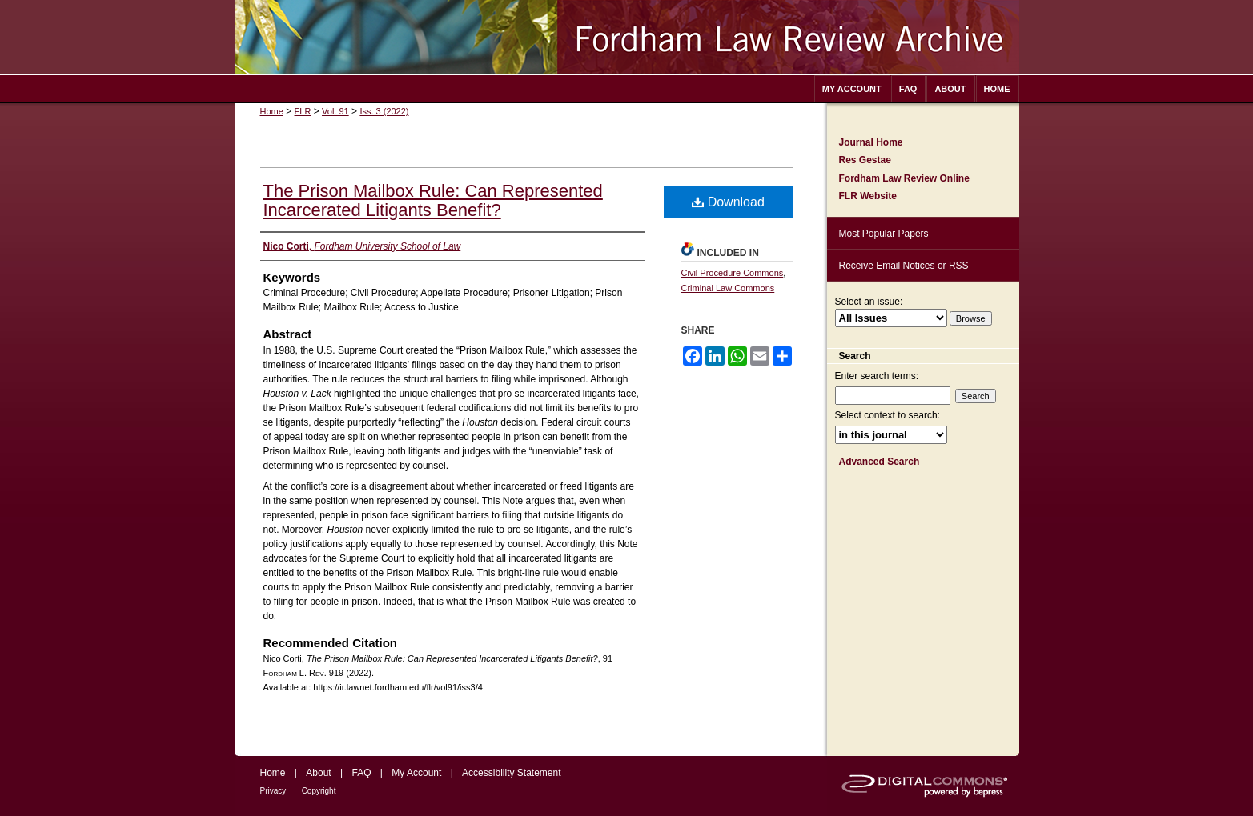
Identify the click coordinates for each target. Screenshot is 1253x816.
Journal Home (871, 142)
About (318, 772)
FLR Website (868, 196)
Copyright (319, 790)
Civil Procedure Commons (732, 273)
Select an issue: (869, 301)
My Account (416, 772)
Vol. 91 (335, 111)
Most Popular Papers (884, 233)
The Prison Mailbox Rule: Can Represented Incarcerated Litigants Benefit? (433, 200)
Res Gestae (865, 160)
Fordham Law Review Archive (627, 37)
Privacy (273, 790)
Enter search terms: (877, 376)
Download (728, 202)
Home (271, 111)
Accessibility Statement (511, 772)
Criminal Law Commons (728, 288)
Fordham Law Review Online (904, 178)
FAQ (361, 772)
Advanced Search (879, 461)
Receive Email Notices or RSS (904, 265)
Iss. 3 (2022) (383, 111)
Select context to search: (887, 415)
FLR (303, 111)
